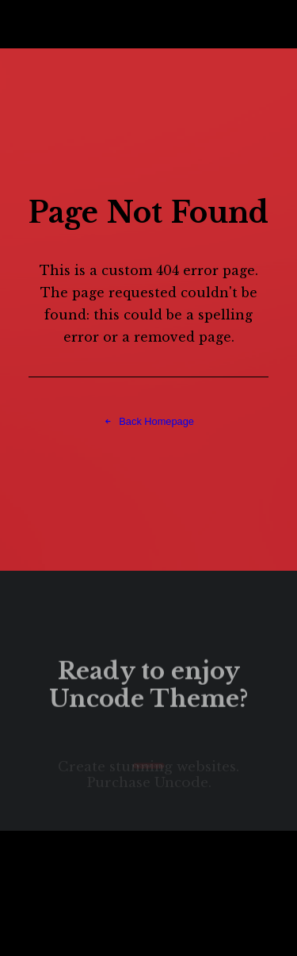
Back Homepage (148, 420)
